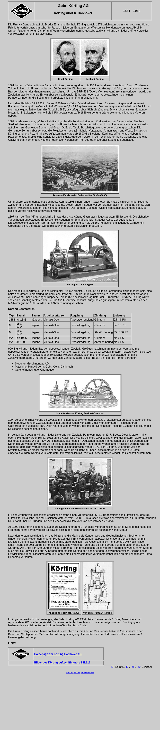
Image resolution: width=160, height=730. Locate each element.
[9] (127, 666)
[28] (133, 666)
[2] (112, 666)
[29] (139, 666)
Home (77, 672)
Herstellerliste (87, 672)
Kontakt (70, 672)
